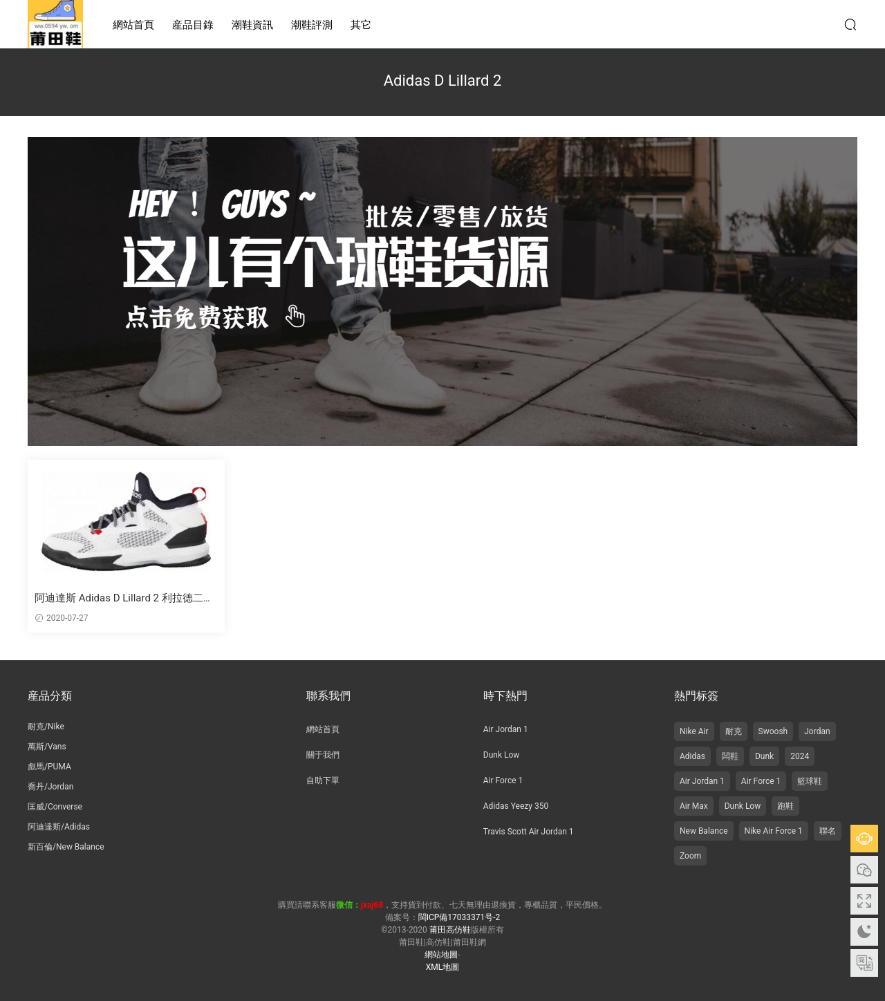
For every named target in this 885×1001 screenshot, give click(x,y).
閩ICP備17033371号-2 (459, 917)
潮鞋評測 (312, 25)
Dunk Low (501, 755)
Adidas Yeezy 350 (515, 806)
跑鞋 (785, 806)
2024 (799, 756)
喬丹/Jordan (50, 787)
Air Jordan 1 (505, 729)
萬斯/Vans (47, 746)
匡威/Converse (55, 807)
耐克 (733, 731)
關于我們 (322, 755)
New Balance (704, 831)
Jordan (817, 731)
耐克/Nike (46, 726)
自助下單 (322, 780)
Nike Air (694, 731)
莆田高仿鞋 (55, 24)
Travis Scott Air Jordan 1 (528, 831)
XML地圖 (442, 967)
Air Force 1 (503, 780)
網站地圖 (441, 955)
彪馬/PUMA (49, 766)
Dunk (764, 756)
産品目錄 (193, 25)
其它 (361, 25)
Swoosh (773, 731)
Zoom (690, 856)
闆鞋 (730, 756)
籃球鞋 (809, 781)
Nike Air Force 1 (774, 831)
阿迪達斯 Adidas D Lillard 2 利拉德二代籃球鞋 (124, 598)
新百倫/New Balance (66, 847)
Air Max (694, 806)
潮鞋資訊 (252, 25)
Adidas (692, 756)
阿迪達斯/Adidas (59, 827)
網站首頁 (133, 25)
